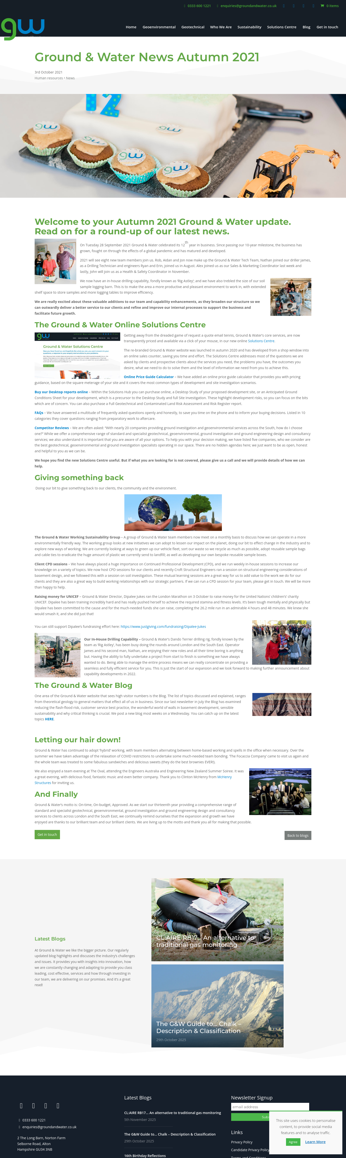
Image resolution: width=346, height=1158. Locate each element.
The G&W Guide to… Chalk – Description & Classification (170, 1053)
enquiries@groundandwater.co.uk (246, 6)
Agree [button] (293, 1142)
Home (131, 27)
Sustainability (249, 27)
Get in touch (327, 27)
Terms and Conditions (248, 1077)
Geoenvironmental (159, 27)
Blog (306, 27)
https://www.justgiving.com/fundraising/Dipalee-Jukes (163, 626)
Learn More (315, 1141)
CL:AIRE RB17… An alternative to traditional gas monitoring (172, 1032)
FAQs (235, 1093)
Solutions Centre (282, 27)
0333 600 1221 (197, 6)
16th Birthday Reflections (145, 1075)
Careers (237, 1085)
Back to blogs (297, 834)
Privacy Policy (241, 1061)
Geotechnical (192, 27)
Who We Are (221, 27)
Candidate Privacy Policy (250, 1069)
